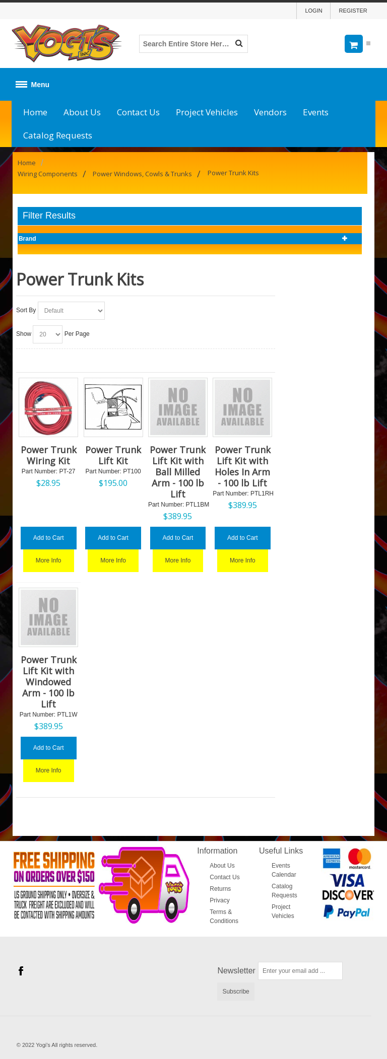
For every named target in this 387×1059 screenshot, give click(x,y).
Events (316, 112)
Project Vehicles (207, 112)
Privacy (219, 900)
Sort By (26, 310)
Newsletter (236, 970)
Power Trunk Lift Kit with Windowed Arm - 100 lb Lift (49, 682)
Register (353, 11)
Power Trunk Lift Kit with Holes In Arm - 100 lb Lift (243, 466)
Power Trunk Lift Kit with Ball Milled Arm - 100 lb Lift (178, 472)
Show (23, 333)
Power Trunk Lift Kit (113, 455)
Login (313, 11)
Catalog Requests (57, 135)
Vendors (270, 112)
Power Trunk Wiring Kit (49, 455)
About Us (82, 112)
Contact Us (138, 112)
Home (35, 112)
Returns (220, 888)
